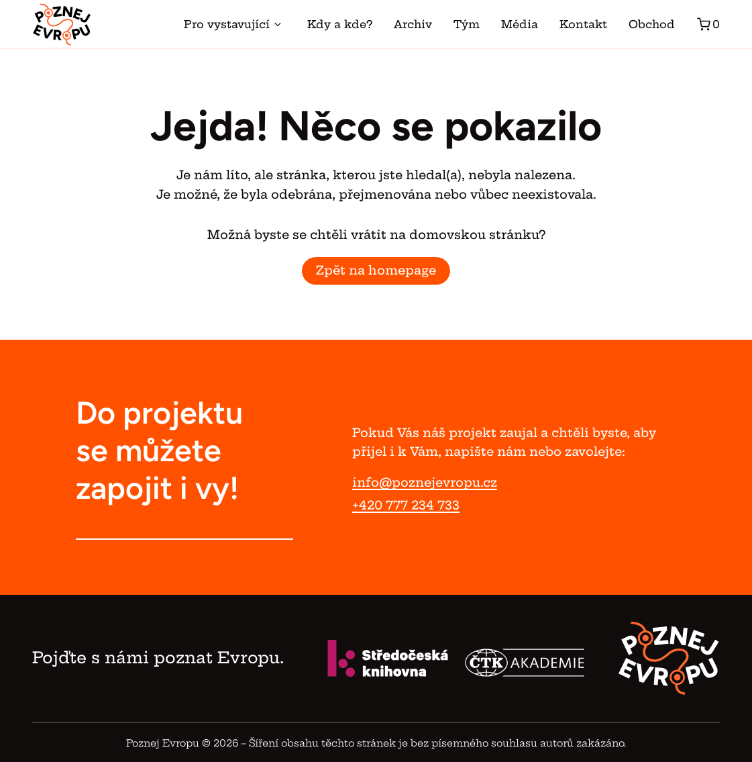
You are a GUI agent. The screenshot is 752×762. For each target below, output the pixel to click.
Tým (466, 24)
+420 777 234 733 (406, 505)
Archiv (413, 24)
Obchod (652, 24)
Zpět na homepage (376, 270)
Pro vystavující (235, 24)
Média (519, 24)
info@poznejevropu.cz (424, 482)
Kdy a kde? (339, 24)
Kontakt (583, 24)
